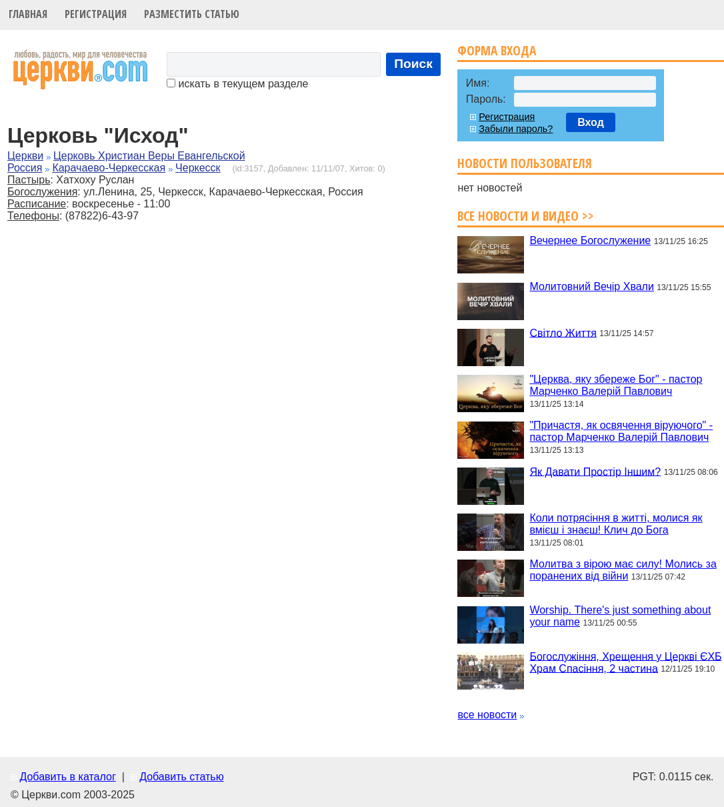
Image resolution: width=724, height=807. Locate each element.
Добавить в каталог (67, 776)
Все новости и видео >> (525, 216)
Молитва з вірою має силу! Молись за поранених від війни (622, 570)
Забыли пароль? (516, 128)
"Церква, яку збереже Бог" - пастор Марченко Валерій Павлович (615, 385)
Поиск (413, 64)
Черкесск (198, 167)
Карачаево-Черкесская (108, 167)
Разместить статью (191, 14)
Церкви (25, 155)
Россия (24, 167)
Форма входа (496, 50)
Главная (28, 14)
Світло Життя (562, 332)
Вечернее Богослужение (590, 240)
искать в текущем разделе (237, 83)
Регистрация (96, 14)
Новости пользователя (524, 163)
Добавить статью (181, 776)
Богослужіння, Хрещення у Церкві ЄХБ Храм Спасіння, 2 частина (625, 662)
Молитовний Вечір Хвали (591, 286)
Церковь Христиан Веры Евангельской (149, 155)
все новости (487, 714)
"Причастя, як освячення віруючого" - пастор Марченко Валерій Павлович (621, 431)
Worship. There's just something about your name (620, 616)
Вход (590, 122)
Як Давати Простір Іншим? (595, 471)
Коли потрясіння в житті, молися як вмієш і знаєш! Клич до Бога (615, 524)
